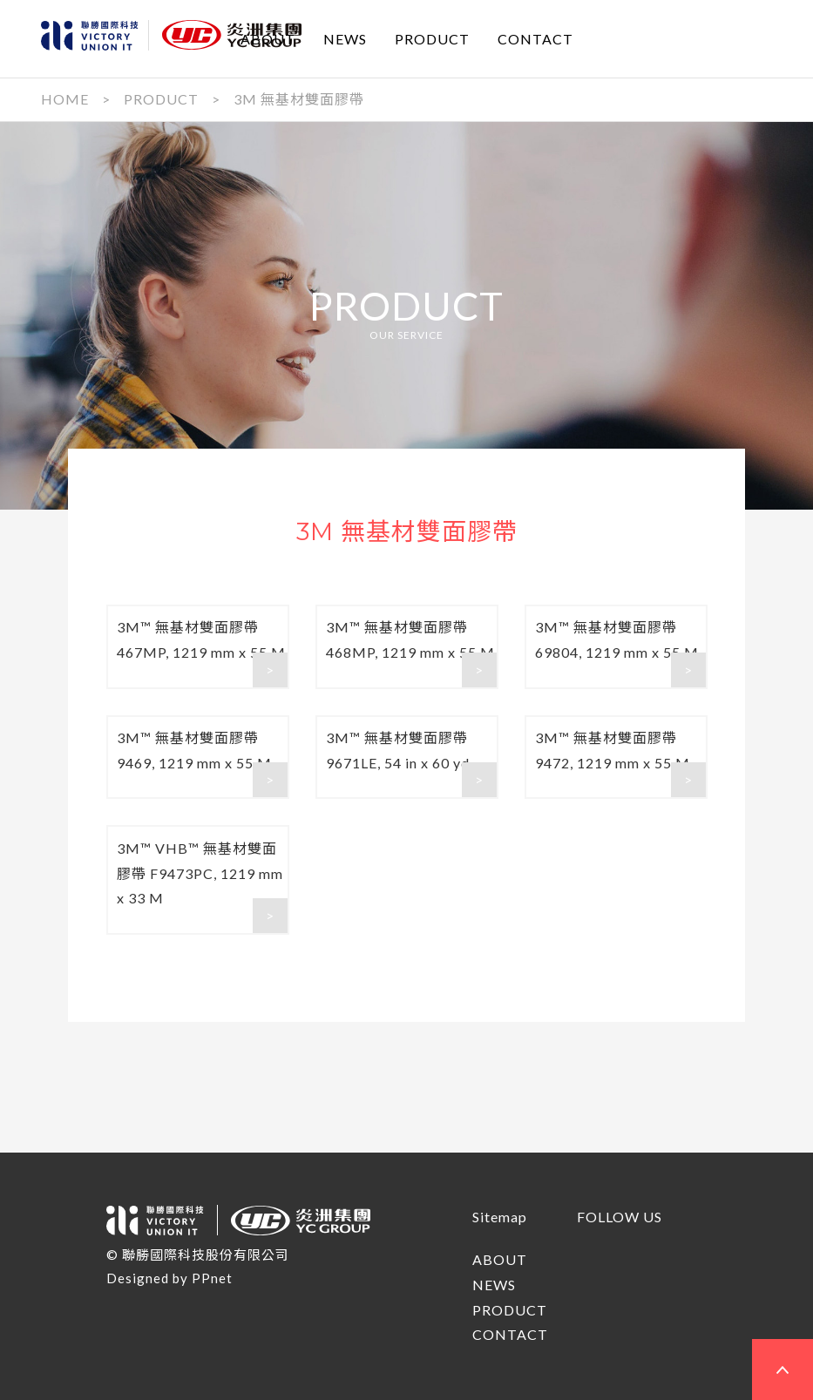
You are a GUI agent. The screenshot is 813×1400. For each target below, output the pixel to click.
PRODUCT (432, 38)
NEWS (345, 38)
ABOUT (268, 38)
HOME (65, 99)
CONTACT (535, 38)
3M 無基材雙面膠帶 (299, 99)
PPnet (212, 1278)
